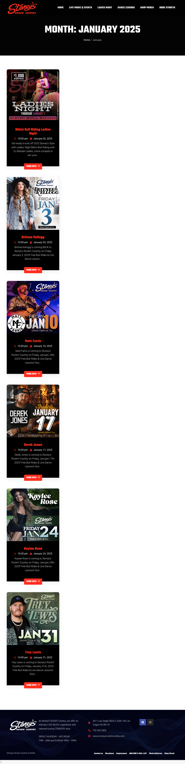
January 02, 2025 (41, 138)
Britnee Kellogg (33, 237)
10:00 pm (21, 138)
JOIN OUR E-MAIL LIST (138, 753)
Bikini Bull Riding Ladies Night (33, 132)
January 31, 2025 (41, 657)
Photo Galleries (155, 753)
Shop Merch (169, 753)
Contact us (98, 753)
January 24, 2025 (41, 553)
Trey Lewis (33, 653)
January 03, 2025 (41, 242)
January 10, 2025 (41, 346)
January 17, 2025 (41, 449)
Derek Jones (33, 445)
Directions (109, 753)
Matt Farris (33, 341)
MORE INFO (33, 166)
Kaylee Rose (33, 549)
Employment (121, 753)
